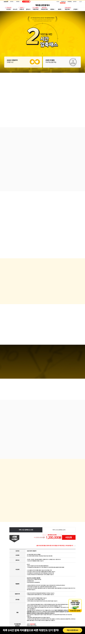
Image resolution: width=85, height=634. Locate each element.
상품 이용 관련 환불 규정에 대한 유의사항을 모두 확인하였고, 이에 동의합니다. (54, 545)
